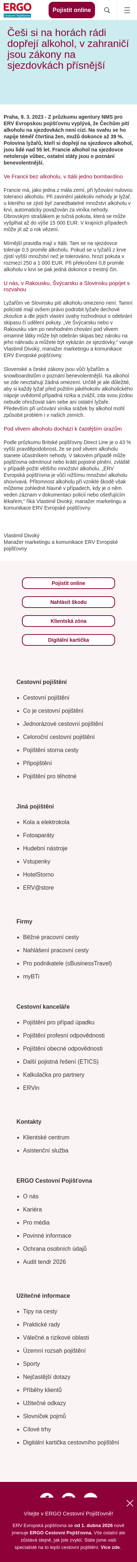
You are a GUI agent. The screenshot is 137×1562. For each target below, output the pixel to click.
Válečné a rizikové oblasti (56, 1337)
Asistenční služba (46, 1150)
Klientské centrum (46, 1137)
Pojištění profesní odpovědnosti (63, 1035)
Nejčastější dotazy (47, 1377)
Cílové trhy (37, 1429)
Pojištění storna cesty (51, 750)
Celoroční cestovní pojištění (59, 737)
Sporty (31, 1364)
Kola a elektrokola (46, 822)
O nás (31, 1196)
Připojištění (37, 763)
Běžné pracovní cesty (51, 937)
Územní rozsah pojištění (54, 1351)
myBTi (31, 976)
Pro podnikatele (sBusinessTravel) (67, 963)
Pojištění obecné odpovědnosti (63, 1048)
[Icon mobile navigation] (127, 10)
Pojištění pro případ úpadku (59, 1022)
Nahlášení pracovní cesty (56, 950)
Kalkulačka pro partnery (53, 1075)
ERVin (31, 1088)
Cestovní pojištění (46, 698)
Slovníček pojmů (44, 1416)
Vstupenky (36, 861)
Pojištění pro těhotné (50, 776)
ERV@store (38, 888)
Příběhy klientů (42, 1390)
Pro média (36, 1222)
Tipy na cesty (40, 1311)
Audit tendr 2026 (44, 1262)
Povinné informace (47, 1236)
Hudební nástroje (45, 848)
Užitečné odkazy (44, 1403)
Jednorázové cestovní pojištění (63, 724)
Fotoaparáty (38, 835)
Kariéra (32, 1209)
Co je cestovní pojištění (53, 711)
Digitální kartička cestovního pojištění (71, 1442)
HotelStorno (38, 874)
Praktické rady (41, 1324)
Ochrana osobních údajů (55, 1249)
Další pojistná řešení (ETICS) (61, 1062)
